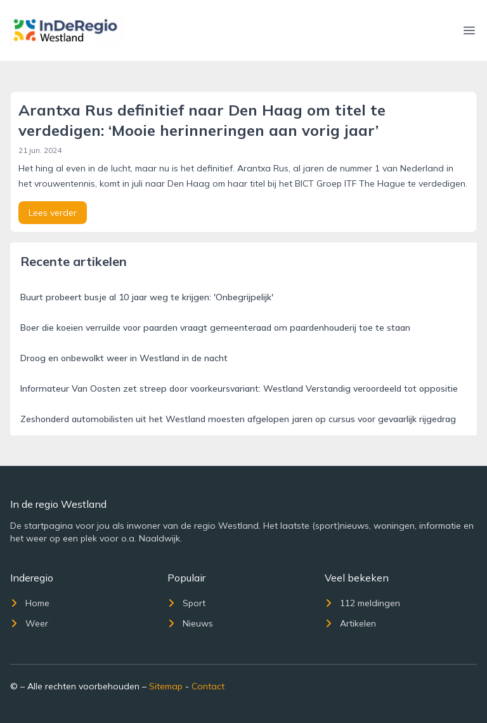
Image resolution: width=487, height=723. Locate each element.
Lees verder (53, 212)
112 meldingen (362, 603)
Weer (29, 623)
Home (29, 603)
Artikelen (350, 623)
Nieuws (190, 623)
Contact (208, 686)
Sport (186, 603)
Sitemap (166, 686)
